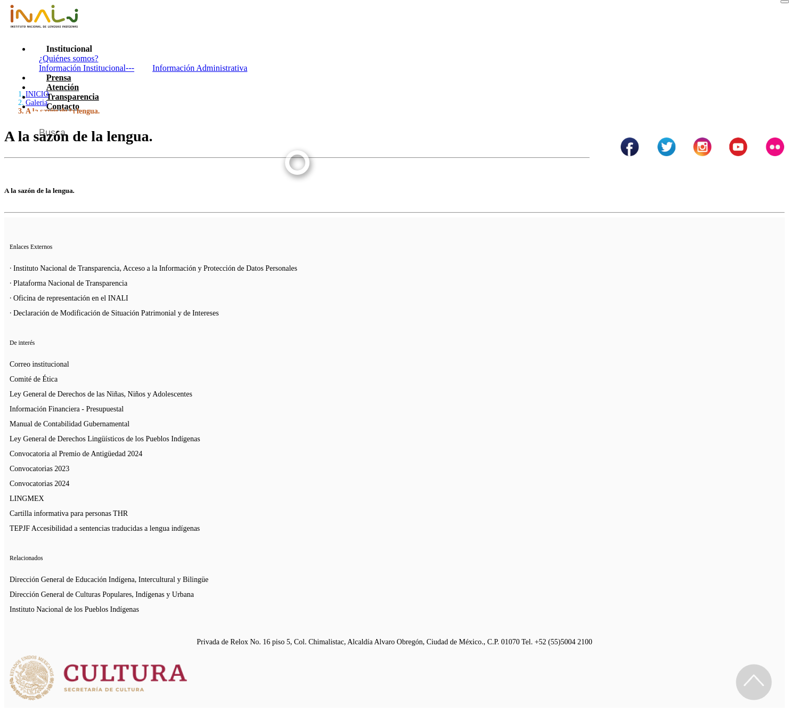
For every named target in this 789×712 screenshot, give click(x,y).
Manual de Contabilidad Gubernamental (69, 424)
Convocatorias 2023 (39, 469)
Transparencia (72, 96)
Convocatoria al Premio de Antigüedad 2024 (76, 454)
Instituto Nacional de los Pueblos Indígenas (74, 609)
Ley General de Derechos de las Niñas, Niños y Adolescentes (101, 394)
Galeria (36, 103)
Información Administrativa (199, 67)
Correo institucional (39, 364)
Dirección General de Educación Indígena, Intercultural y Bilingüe (109, 580)
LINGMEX (27, 499)
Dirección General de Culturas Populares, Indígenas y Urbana (102, 594)
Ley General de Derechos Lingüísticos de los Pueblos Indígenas (105, 439)
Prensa (58, 77)
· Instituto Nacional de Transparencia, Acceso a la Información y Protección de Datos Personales (153, 268)
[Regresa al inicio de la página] (754, 682)
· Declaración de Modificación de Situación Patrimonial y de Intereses (114, 313)
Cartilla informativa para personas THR (69, 513)
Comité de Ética (34, 379)
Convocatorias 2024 (39, 484)
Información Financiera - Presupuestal (67, 409)
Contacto (62, 106)
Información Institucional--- (86, 67)
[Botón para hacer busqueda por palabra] (766, 124)
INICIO (37, 94)
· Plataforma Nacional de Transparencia (68, 283)
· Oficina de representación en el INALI (69, 298)
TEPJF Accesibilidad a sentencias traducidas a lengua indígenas (105, 528)
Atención (62, 87)
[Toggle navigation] (784, 1)
